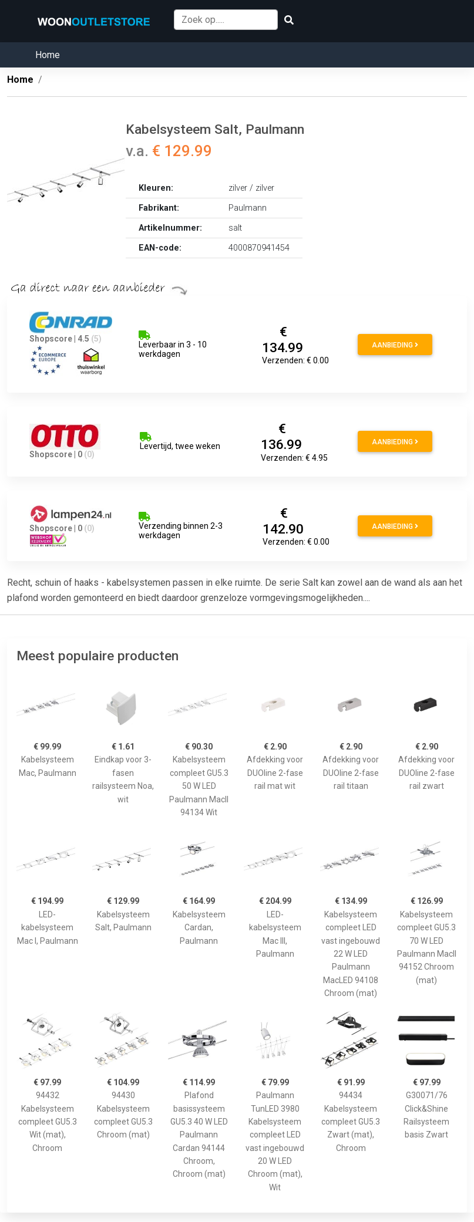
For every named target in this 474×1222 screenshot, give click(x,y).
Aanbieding (395, 345)
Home (47, 54)
